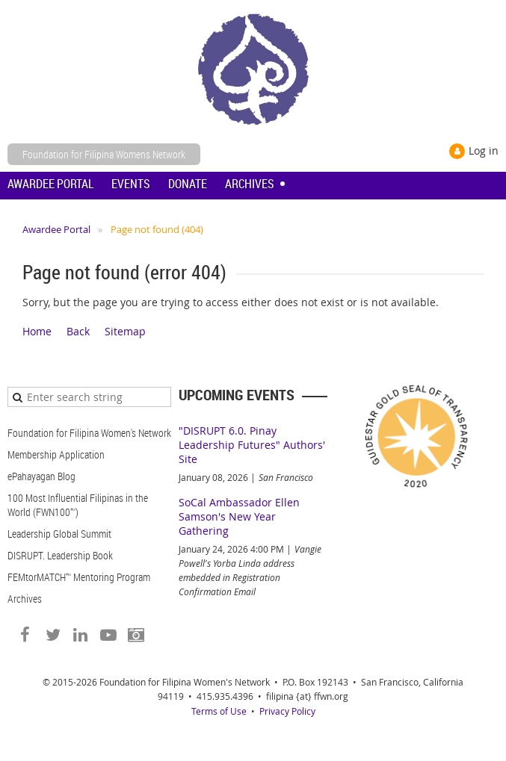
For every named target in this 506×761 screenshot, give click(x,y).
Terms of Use (219, 711)
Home (37, 331)
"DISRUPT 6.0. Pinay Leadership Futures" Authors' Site (252, 444)
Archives (24, 598)
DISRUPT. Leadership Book (60, 555)
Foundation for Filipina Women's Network (89, 433)
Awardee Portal (56, 229)
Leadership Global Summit (59, 534)
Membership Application (56, 454)
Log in (484, 150)
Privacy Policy (287, 711)
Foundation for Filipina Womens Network (103, 154)
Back (78, 331)
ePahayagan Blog (41, 476)
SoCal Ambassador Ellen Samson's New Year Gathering (239, 516)
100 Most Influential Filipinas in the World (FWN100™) (77, 505)
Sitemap (125, 331)
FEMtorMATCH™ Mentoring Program (78, 577)
